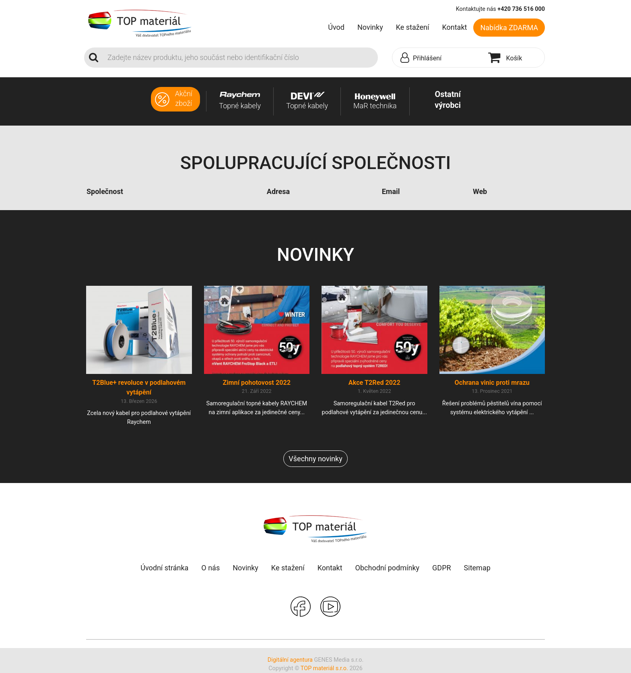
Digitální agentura (290, 659)
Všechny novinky (315, 458)
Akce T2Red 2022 (374, 382)
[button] (438, 58)
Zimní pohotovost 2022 (257, 382)
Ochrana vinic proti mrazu (492, 382)
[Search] (240, 57)
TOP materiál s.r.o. (324, 668)
